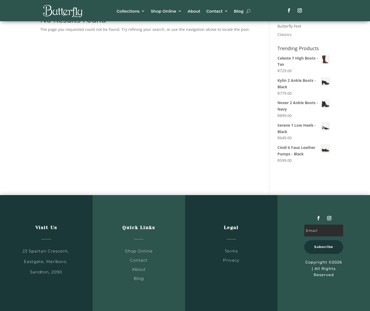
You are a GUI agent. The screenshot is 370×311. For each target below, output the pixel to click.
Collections (128, 11)
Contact (214, 11)
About (194, 11)
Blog (239, 11)
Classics (284, 34)
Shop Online (163, 11)
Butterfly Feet (289, 26)
